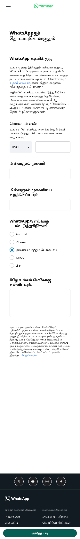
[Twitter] (19, 481)
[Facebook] (61, 481)
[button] (8, 6)
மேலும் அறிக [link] (29, 355)
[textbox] (53, 147)
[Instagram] (47, 481)
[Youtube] (33, 481)
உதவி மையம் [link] (20, 83)
